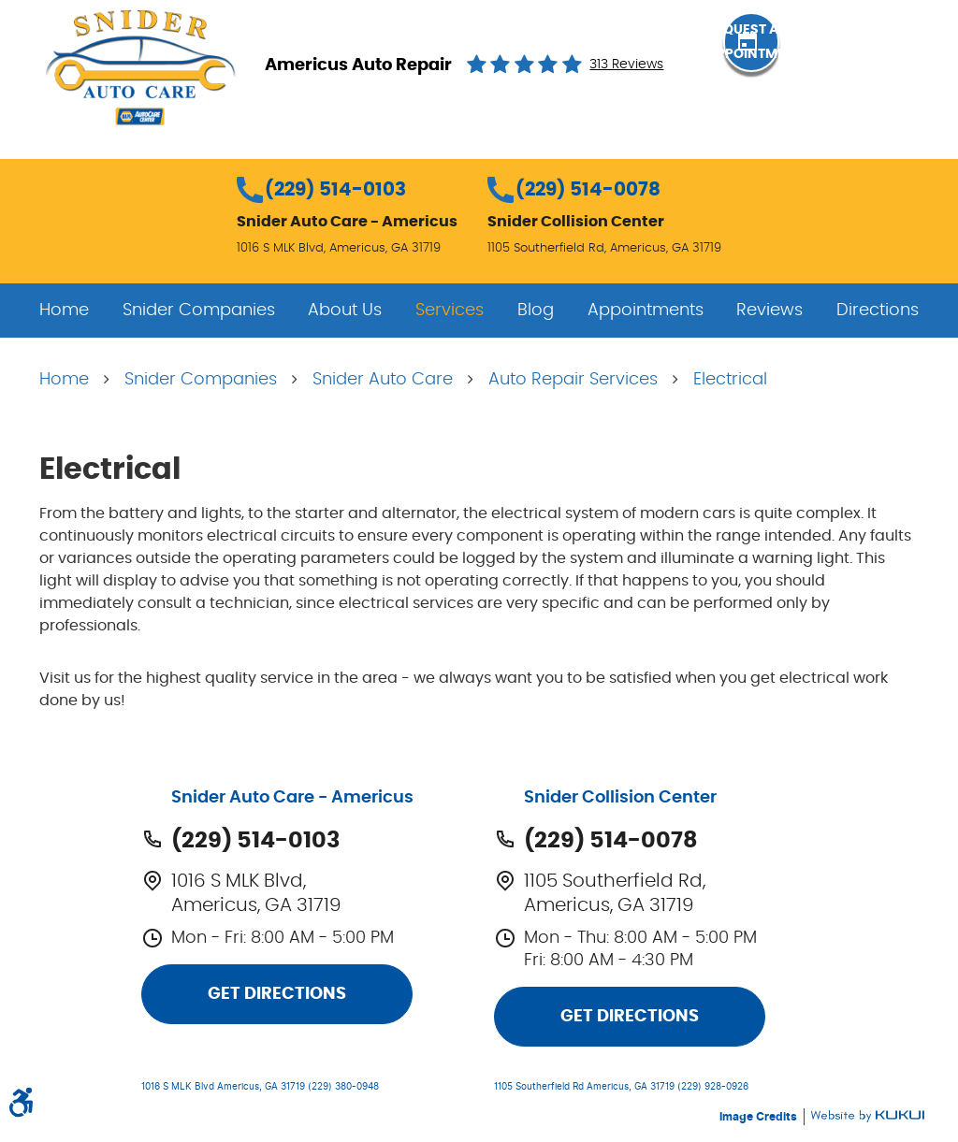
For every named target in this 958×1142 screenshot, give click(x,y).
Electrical (730, 379)
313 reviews (626, 64)
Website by (867, 1116)
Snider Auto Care (382, 379)
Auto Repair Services (573, 379)
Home (64, 310)
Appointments (646, 310)
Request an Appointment (821, 63)
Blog (535, 310)
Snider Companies (199, 310)
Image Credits (759, 1116)
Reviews (769, 310)
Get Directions (277, 994)
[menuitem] (64, 310)
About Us (345, 310)
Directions (877, 310)
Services (449, 310)
